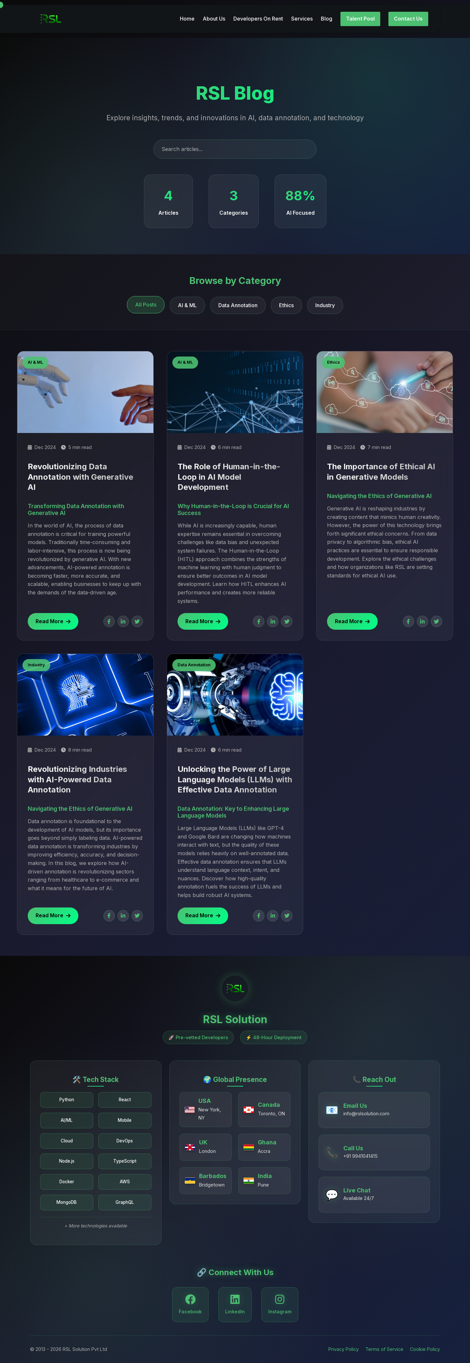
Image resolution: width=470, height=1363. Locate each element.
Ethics (286, 305)
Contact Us (408, 14)
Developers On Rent (258, 14)
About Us (214, 14)
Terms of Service (384, 1349)
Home (187, 14)
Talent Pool (360, 14)
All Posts (145, 304)
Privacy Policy (343, 1349)
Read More (53, 621)
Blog (326, 14)
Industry (325, 305)
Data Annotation (238, 305)
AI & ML (187, 305)
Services (302, 14)
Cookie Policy (425, 1349)
